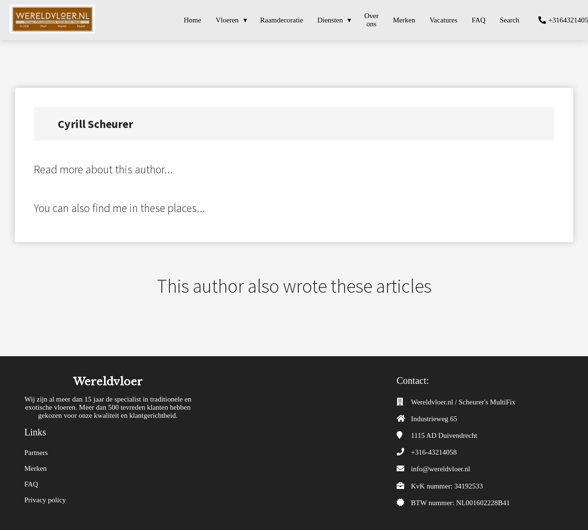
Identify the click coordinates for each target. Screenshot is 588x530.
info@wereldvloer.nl (440, 469)
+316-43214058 (434, 452)
